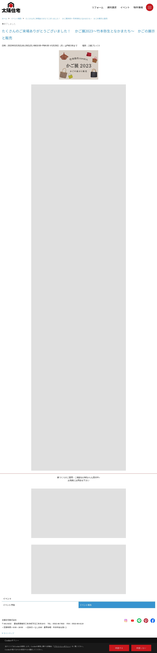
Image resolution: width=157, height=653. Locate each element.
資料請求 (112, 7)
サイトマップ (9, 633)
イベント (125, 7)
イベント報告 (86, 604)
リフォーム (97, 7)
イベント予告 (9, 604)
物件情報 (138, 7)
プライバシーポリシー (62, 646)
